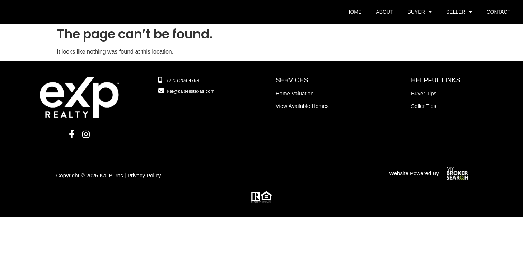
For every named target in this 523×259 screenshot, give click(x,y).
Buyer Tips (423, 93)
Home (353, 12)
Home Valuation (295, 93)
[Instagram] (86, 134)
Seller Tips (423, 106)
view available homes (302, 106)
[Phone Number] (178, 80)
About (384, 12)
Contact (498, 12)
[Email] (186, 91)
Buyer (420, 12)
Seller (459, 12)
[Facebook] (71, 134)
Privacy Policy (144, 175)
